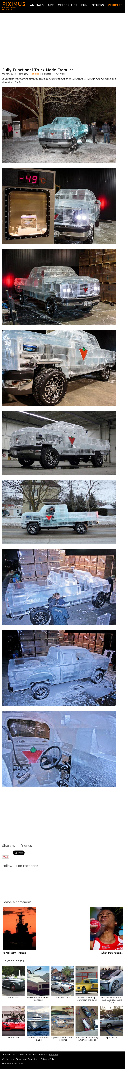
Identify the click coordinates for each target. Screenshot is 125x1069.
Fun (84, 5)
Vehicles (115, 5)
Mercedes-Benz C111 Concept (38, 998)
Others (98, 5)
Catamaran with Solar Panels (38, 1038)
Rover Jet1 (13, 997)
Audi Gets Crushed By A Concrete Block (87, 1038)
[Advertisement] (62, 40)
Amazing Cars (62, 997)
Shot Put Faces (111, 952)
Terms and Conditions (27, 1059)
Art (51, 5)
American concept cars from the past (87, 998)
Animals (37, 5)
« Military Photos (14, 952)
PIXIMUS (14, 4)
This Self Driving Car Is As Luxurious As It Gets (111, 999)
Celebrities (67, 5)
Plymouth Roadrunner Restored (62, 1038)
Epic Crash (111, 1037)
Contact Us (8, 1059)
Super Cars (13, 1037)
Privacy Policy (48, 1059)
